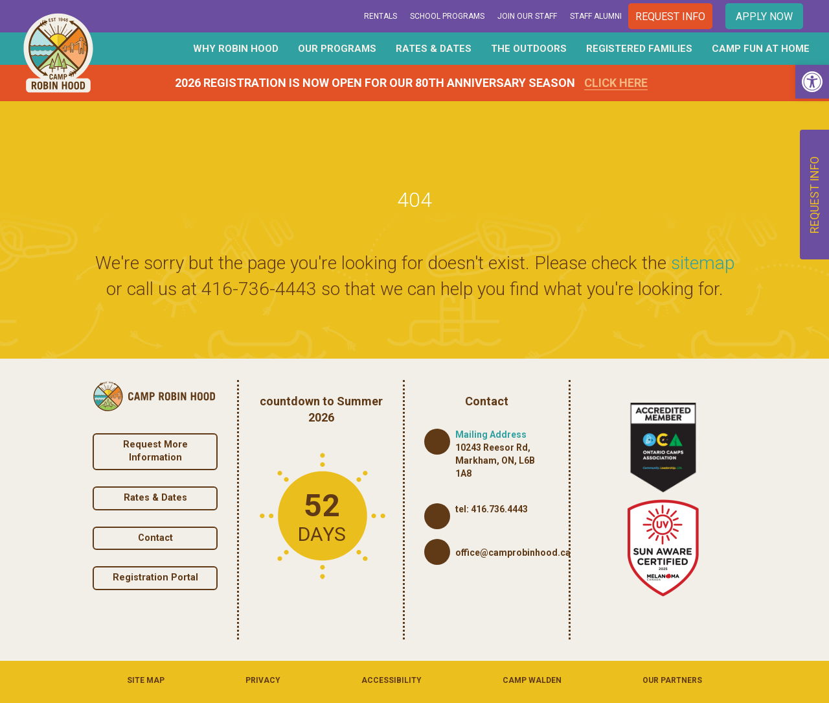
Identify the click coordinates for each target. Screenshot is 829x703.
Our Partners (672, 680)
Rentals (380, 16)
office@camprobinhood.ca (513, 552)
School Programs (447, 16)
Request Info (670, 16)
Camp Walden (532, 680)
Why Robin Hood (235, 48)
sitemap (702, 263)
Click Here (616, 82)
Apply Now (764, 16)
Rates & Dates (433, 48)
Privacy (262, 680)
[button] (812, 82)
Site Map (146, 680)
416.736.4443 (499, 509)
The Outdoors (529, 48)
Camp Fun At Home (761, 48)
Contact (155, 537)
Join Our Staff (527, 16)
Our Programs (337, 48)
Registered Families (639, 48)
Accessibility (391, 680)
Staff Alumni (596, 16)
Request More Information (155, 451)
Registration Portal (155, 577)
